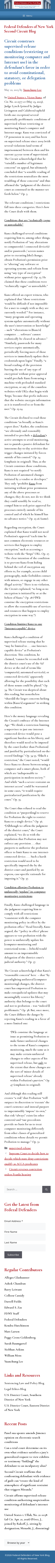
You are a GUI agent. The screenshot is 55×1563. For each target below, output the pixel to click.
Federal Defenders (15, 1319)
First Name (10, 1231)
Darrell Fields (12, 1301)
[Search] (46, 1189)
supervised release (20, 1148)
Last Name (10, 1242)
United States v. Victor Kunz (25, 97)
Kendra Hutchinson (16, 1325)
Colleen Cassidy (14, 1295)
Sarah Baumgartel (15, 1343)
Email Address (13, 1221)
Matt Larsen (12, 1331)
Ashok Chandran (15, 1283)
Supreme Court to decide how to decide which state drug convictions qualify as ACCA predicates (26, 1159)
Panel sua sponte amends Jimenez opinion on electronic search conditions (25, 1437)
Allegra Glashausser (16, 1277)
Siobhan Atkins (14, 1349)
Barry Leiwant (13, 1289)
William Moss (12, 1355)
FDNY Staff (11, 1313)
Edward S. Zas (13, 1307)
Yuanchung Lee (13, 1361)
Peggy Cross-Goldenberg (19, 1337)
